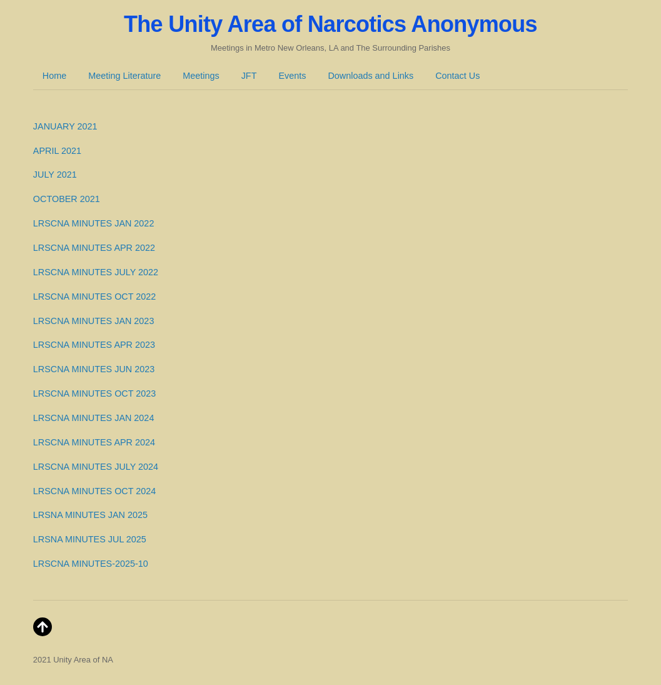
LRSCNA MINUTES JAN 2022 (93, 223)
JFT (249, 76)
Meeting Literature (124, 76)
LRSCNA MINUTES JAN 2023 (93, 321)
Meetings (201, 76)
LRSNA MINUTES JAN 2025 (90, 515)
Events (292, 76)
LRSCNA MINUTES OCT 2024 (94, 491)
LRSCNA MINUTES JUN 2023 (93, 369)
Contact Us (457, 76)
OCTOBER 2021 (66, 199)
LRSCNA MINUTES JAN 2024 (93, 418)
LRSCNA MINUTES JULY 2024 (95, 467)
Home (54, 76)
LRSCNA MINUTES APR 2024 (94, 442)
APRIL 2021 (57, 151)
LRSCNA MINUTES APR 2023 (94, 345)
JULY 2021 (55, 175)
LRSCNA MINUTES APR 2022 (94, 248)
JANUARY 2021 (65, 126)
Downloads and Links (370, 76)
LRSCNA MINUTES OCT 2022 (94, 297)
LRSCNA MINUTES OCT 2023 (94, 393)
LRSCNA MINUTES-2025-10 (90, 564)
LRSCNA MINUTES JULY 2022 (95, 272)
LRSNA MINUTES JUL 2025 (89, 539)
